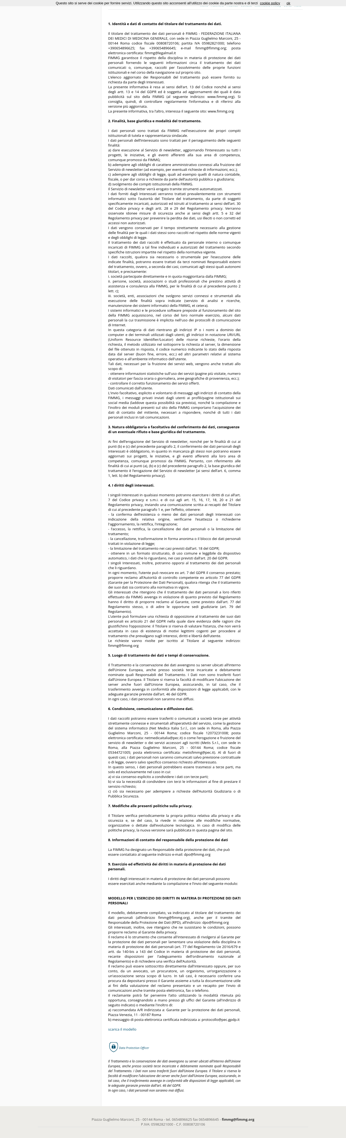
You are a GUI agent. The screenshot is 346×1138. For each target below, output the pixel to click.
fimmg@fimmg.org (238, 1119)
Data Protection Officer (134, 1048)
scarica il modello (122, 1029)
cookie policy (270, 3)
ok (288, 3)
